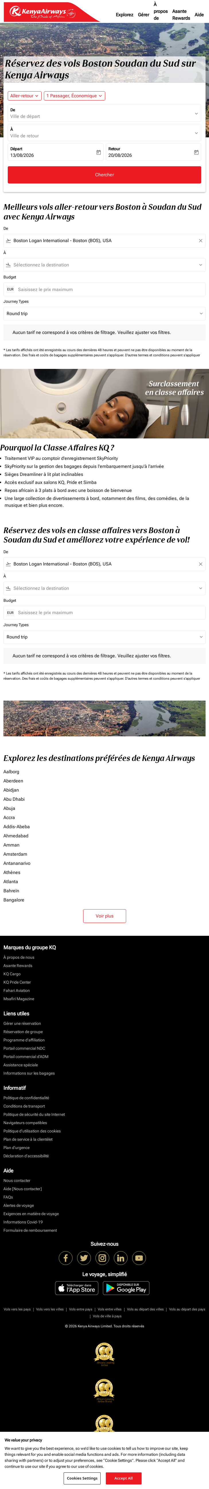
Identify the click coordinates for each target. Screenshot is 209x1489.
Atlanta (10, 881)
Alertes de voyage (18, 1205)
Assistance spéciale (20, 1065)
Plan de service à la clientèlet (27, 1139)
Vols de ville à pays (107, 1316)
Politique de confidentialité (26, 1098)
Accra (9, 817)
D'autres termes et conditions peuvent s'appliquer (162, 355)
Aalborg (11, 771)
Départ (16, 149)
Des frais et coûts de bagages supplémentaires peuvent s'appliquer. (73, 355)
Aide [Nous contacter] (22, 1189)
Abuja (9, 808)
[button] (74, 95)
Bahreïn (11, 890)
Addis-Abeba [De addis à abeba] (16, 826)
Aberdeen (13, 781)
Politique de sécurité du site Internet (34, 1114)
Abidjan (11, 790)
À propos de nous (161, 15)
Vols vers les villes (50, 1309)
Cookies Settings (82, 1478)
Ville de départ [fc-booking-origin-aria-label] (25, 116)
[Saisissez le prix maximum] (109, 289)
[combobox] (104, 240)
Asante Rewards (181, 15)
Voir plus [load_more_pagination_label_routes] (105, 916)
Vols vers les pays (17, 1309)
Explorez (124, 14)
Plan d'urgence (16, 1147)
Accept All (123, 1478)
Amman (11, 845)
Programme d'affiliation (24, 1040)
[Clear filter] (200, 240)
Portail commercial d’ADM (25, 1056)
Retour (114, 149)
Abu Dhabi (14, 799)
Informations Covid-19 (23, 1222)
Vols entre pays (80, 1309)
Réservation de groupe (23, 1031)
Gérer (143, 14)
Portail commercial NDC (24, 1048)
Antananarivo (16, 863)
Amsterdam (15, 854)
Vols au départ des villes (145, 1309)
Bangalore (13, 900)
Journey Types (16, 301)
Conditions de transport (24, 1106)
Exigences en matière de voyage (31, 1213)
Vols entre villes (110, 1309)
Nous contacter (16, 1180)
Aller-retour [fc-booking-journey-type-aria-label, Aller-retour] (21, 95)
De (12, 110)
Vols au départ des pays (187, 1309)
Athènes (11, 872)
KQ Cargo (12, 974)
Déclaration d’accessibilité (26, 1156)
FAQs (8, 1197)
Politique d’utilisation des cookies (32, 1131)
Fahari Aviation (16, 990)
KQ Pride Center (17, 982)
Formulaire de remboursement (30, 1230)
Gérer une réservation (22, 1023)
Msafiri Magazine (18, 998)
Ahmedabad (15, 836)
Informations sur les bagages (29, 1073)
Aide (199, 14)
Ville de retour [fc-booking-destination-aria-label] (24, 136)
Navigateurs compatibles (25, 1122)
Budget (9, 277)
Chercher (104, 174)
